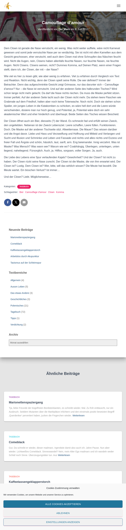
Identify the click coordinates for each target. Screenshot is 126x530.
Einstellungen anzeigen (63, 522)
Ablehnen (63, 513)
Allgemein (15, 280)
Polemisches (16, 305)
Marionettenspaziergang (22, 237)
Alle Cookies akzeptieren (63, 504)
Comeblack (16, 243)
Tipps (13, 318)
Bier (21, 192)
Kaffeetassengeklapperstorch (25, 250)
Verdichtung (16, 324)
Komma (60, 192)
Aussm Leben (17, 286)
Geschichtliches (18, 299)
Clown (51, 192)
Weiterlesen (79, 415)
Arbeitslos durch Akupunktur (24, 256)
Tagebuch (24, 187)
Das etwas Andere (19, 293)
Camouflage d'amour (35, 192)
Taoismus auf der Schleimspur (25, 262)
